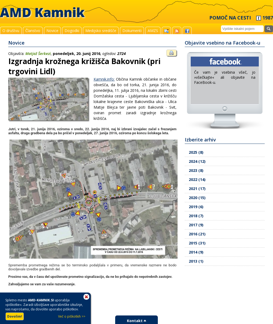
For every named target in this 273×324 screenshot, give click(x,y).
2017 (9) (196, 224)
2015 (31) (197, 243)
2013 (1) (196, 261)
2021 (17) (197, 188)
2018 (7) (196, 215)
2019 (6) (196, 206)
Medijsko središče (100, 30)
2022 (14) (197, 179)
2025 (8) (196, 152)
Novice (52, 30)
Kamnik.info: (104, 79)
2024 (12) (197, 161)
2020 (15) (197, 197)
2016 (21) (197, 233)
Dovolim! (14, 316)
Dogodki (72, 30)
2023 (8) (196, 170)
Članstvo (32, 30)
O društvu (10, 30)
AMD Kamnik (42, 12)
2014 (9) (196, 252)
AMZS (153, 30)
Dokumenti (132, 30)
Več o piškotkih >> (71, 316)
